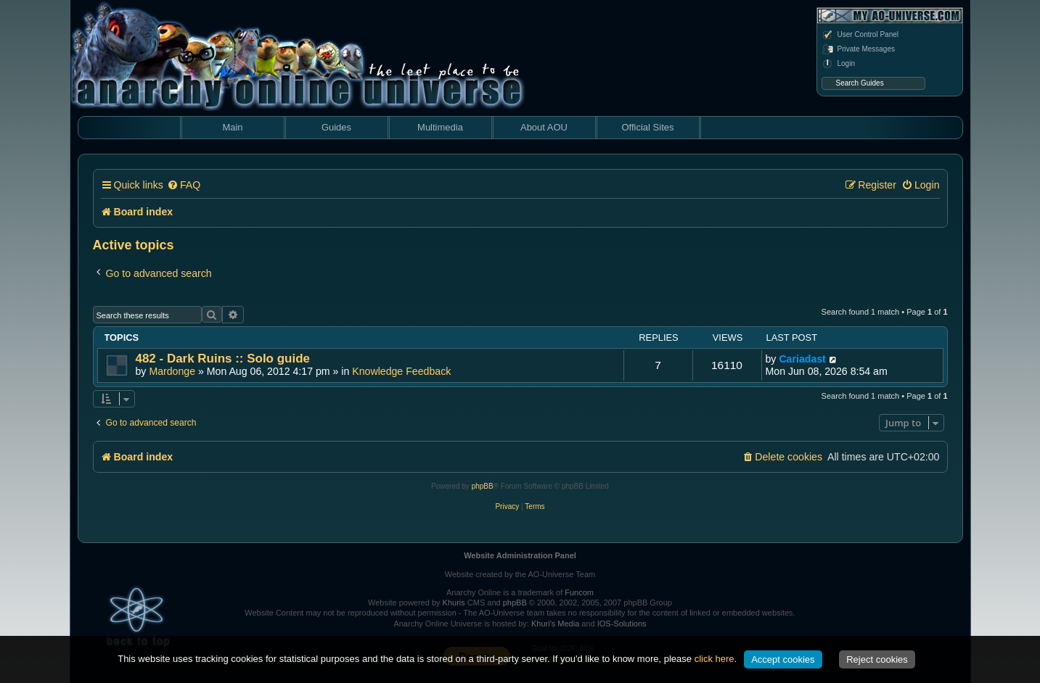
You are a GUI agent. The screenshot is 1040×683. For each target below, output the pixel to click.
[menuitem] (183, 185)
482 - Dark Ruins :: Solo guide (223, 358)
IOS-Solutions (622, 623)
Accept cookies (782, 659)
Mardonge (172, 371)
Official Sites (647, 127)
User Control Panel (860, 35)
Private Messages (858, 49)
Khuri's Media (555, 623)
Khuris (454, 602)
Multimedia (440, 127)
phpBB (483, 486)
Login (838, 64)
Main (232, 127)
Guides (336, 127)
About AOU (544, 127)
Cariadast (802, 359)
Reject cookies (877, 659)
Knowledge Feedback (401, 371)
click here (714, 658)
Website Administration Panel (520, 555)
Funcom (579, 592)
